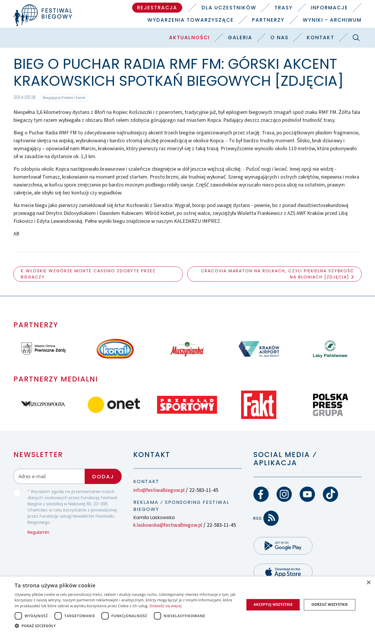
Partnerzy (268, 19)
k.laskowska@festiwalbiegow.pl (167, 525)
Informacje (329, 7)
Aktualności (189, 37)
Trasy (284, 7)
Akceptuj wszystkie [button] (272, 604)
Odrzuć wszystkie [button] (329, 604)
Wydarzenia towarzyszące (190, 19)
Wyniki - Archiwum (332, 19)
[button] (126, 626)
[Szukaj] (356, 37)
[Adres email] (49, 476)
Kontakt (320, 37)
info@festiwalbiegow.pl (159, 490)
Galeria (240, 37)
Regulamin (38, 532)
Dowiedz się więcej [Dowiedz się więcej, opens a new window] (166, 605)
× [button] (368, 583)
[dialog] (187, 604)
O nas (279, 37)
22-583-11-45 (203, 490)
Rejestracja (157, 7)
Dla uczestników (229, 7)
